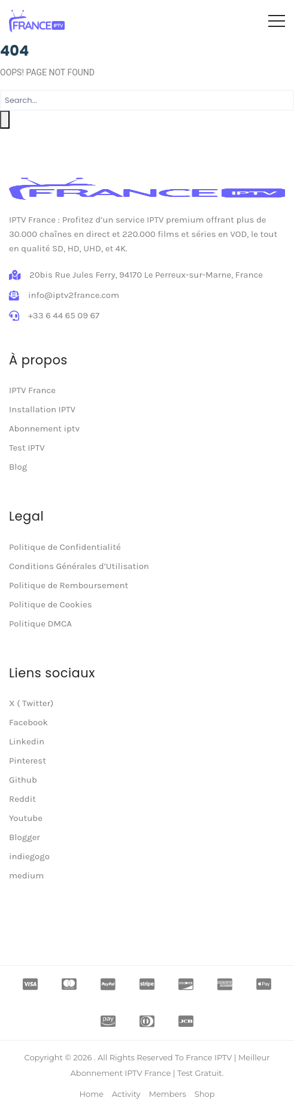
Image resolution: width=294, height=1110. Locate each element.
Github (23, 779)
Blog (18, 466)
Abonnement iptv (44, 428)
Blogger (24, 837)
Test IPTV (27, 447)
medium (26, 875)
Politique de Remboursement (68, 585)
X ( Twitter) (31, 703)
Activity (126, 1094)
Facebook (28, 722)
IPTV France (32, 390)
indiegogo (29, 856)
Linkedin (26, 741)
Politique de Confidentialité (65, 547)
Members (167, 1094)
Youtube (26, 818)
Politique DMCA (40, 623)
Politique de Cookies (50, 604)
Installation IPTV (42, 409)
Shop (205, 1094)
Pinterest (27, 760)
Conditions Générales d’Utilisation (79, 566)
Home (91, 1094)
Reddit (22, 798)
